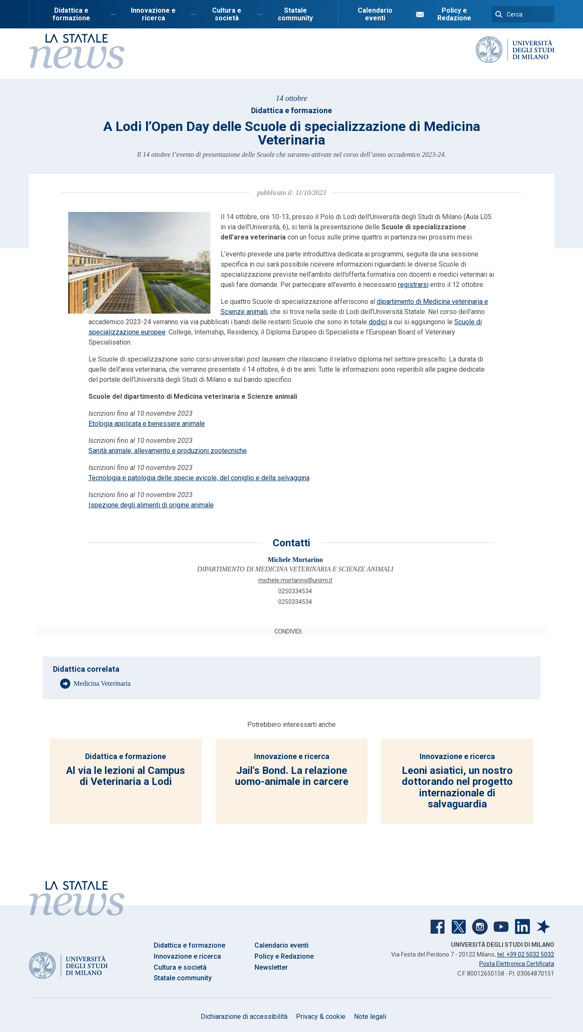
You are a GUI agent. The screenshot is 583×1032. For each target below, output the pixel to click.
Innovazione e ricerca (153, 14)
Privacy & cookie (320, 1017)
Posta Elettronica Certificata (516, 963)
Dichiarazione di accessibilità (244, 1017)
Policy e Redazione (454, 14)
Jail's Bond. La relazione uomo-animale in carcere (291, 776)
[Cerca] (523, 14)
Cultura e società (226, 14)
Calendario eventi (375, 14)
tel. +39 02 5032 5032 (525, 954)
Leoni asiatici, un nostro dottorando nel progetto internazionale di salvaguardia (457, 787)
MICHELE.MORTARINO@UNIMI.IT (295, 580)
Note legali (370, 1017)
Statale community (295, 14)
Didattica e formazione (71, 14)
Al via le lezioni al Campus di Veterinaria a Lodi (125, 776)
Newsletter (271, 967)
